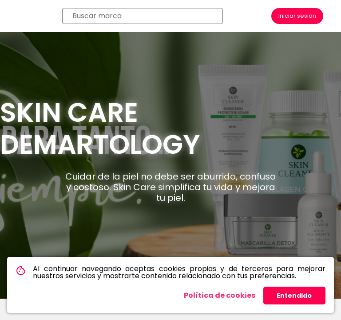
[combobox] (142, 16)
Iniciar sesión (297, 16)
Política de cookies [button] (219, 295)
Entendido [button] (294, 295)
